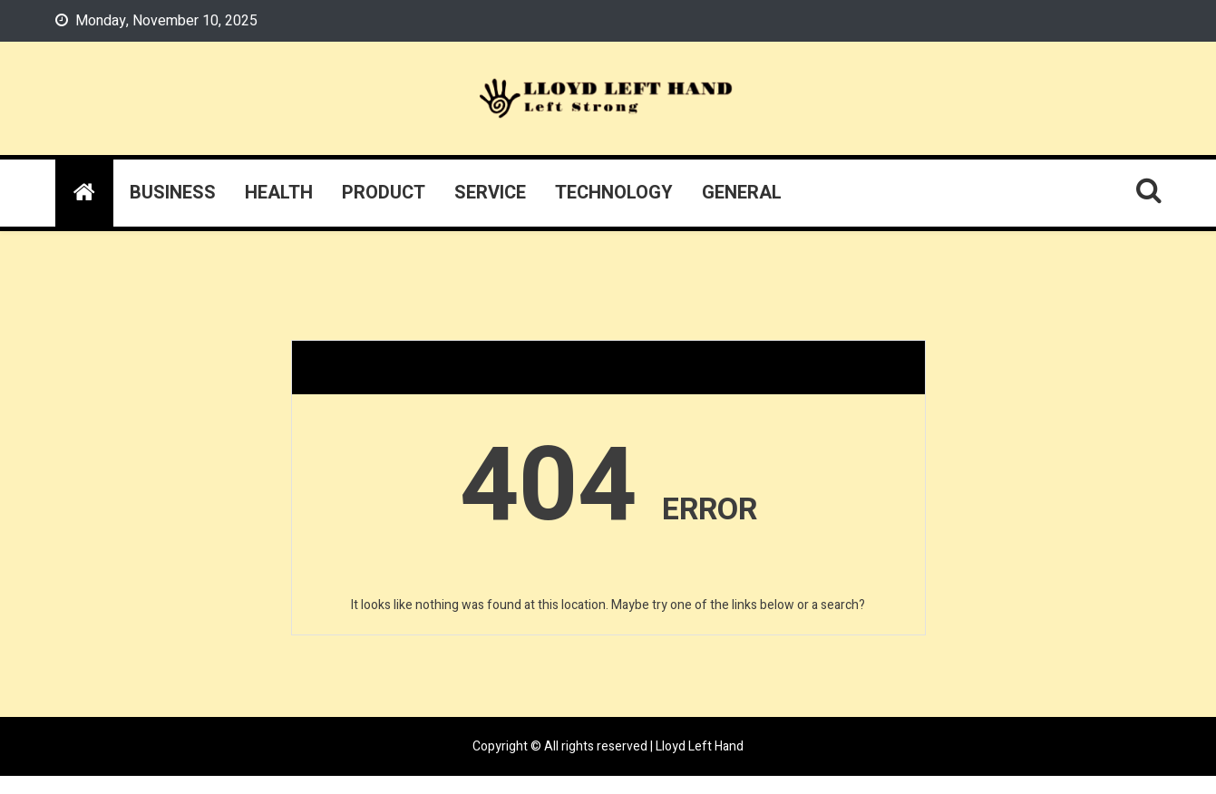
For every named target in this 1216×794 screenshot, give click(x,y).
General (742, 192)
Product (383, 192)
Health (279, 192)
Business (173, 192)
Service (490, 192)
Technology (614, 192)
